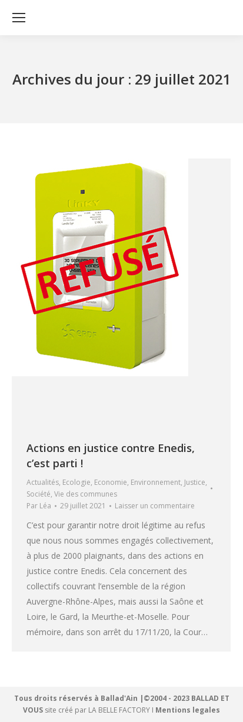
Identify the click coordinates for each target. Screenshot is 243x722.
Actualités (42, 482)
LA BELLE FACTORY (119, 710)
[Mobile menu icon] (19, 18)
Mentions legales (187, 710)
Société (38, 494)
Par (38, 506)
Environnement (156, 482)
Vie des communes (85, 494)
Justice (194, 482)
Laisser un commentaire (155, 506)
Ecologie (76, 482)
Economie (110, 482)
